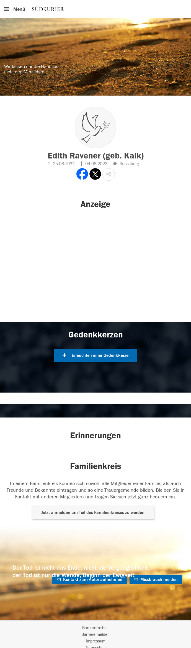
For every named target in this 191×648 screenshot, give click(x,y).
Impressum (95, 641)
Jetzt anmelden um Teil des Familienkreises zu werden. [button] (93, 512)
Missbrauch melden (156, 579)
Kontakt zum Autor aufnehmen (89, 579)
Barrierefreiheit (95, 628)
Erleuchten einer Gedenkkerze (95, 355)
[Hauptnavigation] (95, 9)
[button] (108, 174)
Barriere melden (95, 634)
